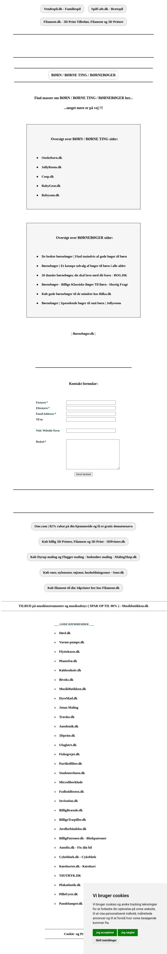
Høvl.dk (65, 639)
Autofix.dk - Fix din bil (75, 853)
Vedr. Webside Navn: (48, 430)
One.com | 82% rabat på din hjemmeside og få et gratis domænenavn (83, 532)
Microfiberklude (71, 788)
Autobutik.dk (68, 732)
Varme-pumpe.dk (71, 648)
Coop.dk (48, 176)
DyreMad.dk (68, 704)
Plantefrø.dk (68, 667)
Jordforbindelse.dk (72, 834)
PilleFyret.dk (68, 900)
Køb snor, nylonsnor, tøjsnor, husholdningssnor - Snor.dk (83, 578)
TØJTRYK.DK (70, 881)
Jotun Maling (68, 713)
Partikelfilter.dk (70, 769)
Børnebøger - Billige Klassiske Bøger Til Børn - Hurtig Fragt (85, 284)
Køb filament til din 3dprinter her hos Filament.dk (83, 593)
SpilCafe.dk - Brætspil (107, 9)
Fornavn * (42, 402)
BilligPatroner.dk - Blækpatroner (83, 844)
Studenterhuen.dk (72, 779)
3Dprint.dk (67, 741)
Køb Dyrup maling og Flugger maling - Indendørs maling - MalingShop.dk (83, 563)
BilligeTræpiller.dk (72, 825)
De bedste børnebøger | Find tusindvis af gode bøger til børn (84, 256)
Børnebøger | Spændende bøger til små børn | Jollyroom (81, 303)
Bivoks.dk (66, 685)
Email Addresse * (46, 413)
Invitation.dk (68, 806)
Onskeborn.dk (52, 158)
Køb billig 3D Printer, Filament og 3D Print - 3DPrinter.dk (83, 547)
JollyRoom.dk (52, 167)
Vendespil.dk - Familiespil (62, 9)
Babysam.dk (50, 195)
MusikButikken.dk (72, 694)
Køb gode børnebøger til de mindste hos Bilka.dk (76, 294)
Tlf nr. (39, 419)
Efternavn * (43, 408)
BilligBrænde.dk (71, 816)
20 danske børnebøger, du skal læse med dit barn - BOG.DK (84, 275)
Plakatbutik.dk (70, 891)
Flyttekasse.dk (69, 657)
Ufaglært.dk (68, 751)
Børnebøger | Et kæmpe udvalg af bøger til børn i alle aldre (84, 266)
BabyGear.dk (51, 186)
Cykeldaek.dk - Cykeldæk (77, 863)
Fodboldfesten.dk (71, 797)
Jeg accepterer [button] (105, 932)
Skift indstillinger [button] (106, 940)
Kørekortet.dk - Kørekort (77, 872)
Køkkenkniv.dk (70, 676)
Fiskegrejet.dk (69, 760)
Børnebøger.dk (83, 333)
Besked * (41, 441)
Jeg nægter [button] (128, 932)
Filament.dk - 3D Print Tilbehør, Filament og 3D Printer (83, 22)
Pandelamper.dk (71, 909)
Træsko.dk (66, 723)
